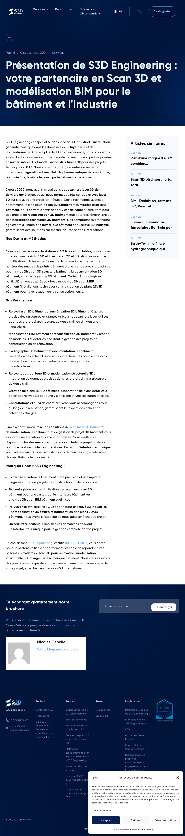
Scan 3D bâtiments (76, 719)
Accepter (105, 820)
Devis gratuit (162, 11)
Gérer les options (165, 820)
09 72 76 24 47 (17, 720)
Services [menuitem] (40, 9)
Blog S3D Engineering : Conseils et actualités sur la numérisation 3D (45, 729)
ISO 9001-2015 (76, 542)
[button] (178, 777)
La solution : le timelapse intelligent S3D (77, 793)
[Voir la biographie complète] (79, 649)
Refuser (135, 820)
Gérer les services (102, 810)
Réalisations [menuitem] (63, 9)
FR (118, 11)
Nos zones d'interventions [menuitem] (90, 11)
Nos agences (102, 709)
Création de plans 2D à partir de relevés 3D (77, 738)
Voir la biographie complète (57, 649)
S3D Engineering (40, 542)
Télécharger (163, 606)
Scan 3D (58, 53)
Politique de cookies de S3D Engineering (134, 829)
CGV (127, 729)
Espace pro (101, 715)
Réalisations (42, 715)
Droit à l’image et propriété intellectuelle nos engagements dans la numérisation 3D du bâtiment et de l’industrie (136, 766)
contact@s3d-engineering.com (17, 727)
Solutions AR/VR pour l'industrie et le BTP (77, 779)
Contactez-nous (44, 709)
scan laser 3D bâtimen (86, 427)
